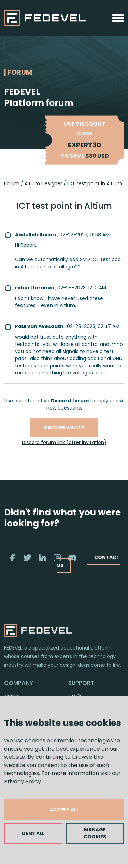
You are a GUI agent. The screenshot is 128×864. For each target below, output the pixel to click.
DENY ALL (33, 833)
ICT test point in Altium (94, 183)
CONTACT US (88, 561)
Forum (11, 183)
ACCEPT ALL (64, 809)
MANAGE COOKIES (95, 833)
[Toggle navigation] (118, 18)
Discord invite (64, 427)
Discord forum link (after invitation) (64, 442)
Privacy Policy (22, 781)
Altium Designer (43, 183)
